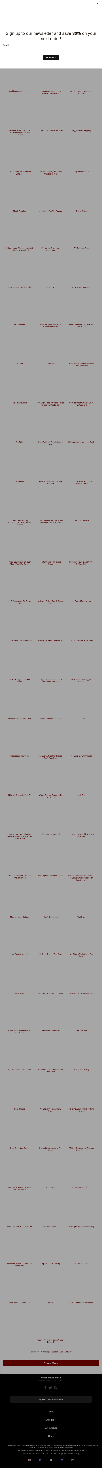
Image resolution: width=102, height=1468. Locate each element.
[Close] (98, 3)
